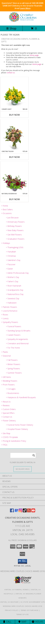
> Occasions (6, 213)
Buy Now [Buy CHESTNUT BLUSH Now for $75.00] (14, 157)
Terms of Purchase (30, 610)
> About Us (6, 401)
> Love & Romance (9, 311)
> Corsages (11, 389)
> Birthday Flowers (14, 226)
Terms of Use (22, 614)
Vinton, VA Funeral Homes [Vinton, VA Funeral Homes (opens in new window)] (16, 590)
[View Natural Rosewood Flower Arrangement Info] (14, 177)
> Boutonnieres (12, 393)
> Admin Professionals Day (17, 273)
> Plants (4, 352)
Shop (11, 28)
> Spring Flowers (13, 368)
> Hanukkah (11, 251)
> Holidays (5, 243)
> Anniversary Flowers (15, 222)
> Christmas (11, 256)
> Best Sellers (7, 209)
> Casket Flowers (13, 335)
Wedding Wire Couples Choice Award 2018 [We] (22, 571)
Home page (34, 55)
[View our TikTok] (25, 511)
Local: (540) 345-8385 (23, 534)
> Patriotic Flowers (9, 307)
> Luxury (4, 318)
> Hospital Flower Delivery (17, 429)
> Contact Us (6, 417)
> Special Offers (7, 413)
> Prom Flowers (8, 384)
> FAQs (4, 444)
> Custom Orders (8, 409)
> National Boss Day (14, 294)
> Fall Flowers (12, 360)
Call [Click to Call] (7, 621)
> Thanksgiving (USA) (14, 247)
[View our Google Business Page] (16, 511)
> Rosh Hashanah (13, 285)
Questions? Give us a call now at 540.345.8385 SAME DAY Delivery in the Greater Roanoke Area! (22, 6)
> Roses (4, 314)
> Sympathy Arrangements (17, 339)
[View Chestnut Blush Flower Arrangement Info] (14, 135)
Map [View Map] (22, 621)
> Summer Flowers (14, 373)
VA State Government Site (32, 602)
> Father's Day (12, 281)
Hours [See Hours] (37, 621)
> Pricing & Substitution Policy (13, 441)
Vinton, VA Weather (9, 602)
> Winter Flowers (13, 364)
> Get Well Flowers (14, 234)
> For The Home (13, 347)
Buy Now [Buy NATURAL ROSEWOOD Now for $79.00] (14, 199)
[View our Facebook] (12, 511)
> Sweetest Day (12, 298)
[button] (22, 561)
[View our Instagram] (20, 511)
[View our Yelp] (29, 511)
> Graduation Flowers (15, 239)
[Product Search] (23, 455)
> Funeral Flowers (13, 326)
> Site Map (5, 433)
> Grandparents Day (14, 290)
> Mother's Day (12, 277)
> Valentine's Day (13, 260)
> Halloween (11, 302)
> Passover (10, 264)
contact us (11, 72)
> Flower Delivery (8, 420)
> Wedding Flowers (9, 381)
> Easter (9, 268)
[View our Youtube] (33, 511)
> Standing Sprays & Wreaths (18, 330)
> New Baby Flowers (15, 230)
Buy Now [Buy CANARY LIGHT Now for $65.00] (14, 114)
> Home (4, 205)
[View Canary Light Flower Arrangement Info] (14, 92)
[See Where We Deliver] (23, 469)
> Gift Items (6, 377)
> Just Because (12, 217)
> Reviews (5, 405)
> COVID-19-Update (9, 437)
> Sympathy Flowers (9, 322)
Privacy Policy (12, 610)
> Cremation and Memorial (17, 343)
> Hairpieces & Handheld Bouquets (21, 397)
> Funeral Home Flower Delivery (19, 425)
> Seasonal (6, 355)
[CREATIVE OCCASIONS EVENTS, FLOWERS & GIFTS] (22, 22)
